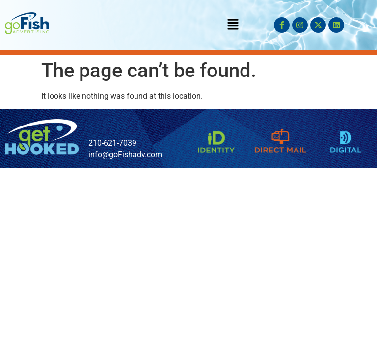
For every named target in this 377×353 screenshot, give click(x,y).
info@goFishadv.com (125, 154)
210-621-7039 (112, 143)
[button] (233, 25)
